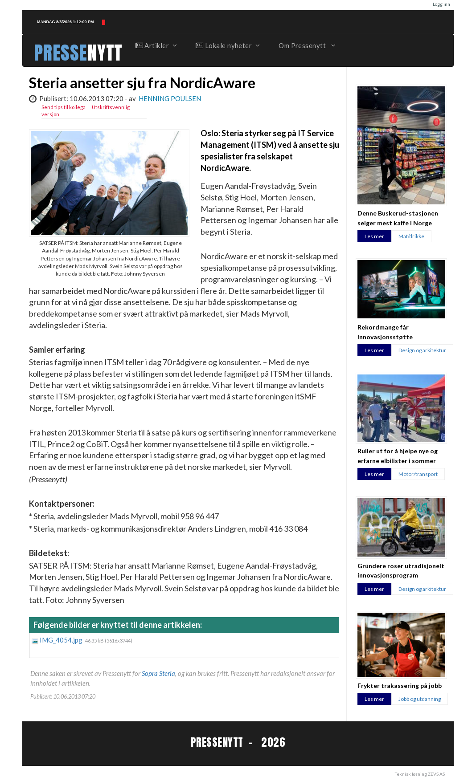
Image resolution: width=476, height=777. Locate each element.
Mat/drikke (411, 236)
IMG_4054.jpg (62, 640)
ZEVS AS (436, 774)
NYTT (105, 53)
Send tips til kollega (63, 107)
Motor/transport (418, 474)
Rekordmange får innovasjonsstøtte (385, 331)
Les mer (374, 236)
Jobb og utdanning (419, 699)
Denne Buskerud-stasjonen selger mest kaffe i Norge (397, 217)
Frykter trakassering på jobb (399, 685)
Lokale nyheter (227, 45)
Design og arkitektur (422, 350)
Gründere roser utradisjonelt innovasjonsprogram (400, 570)
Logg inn (441, 4)
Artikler (155, 45)
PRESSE (60, 53)
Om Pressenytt (306, 45)
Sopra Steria (158, 673)
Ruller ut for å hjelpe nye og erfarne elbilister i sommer (397, 455)
